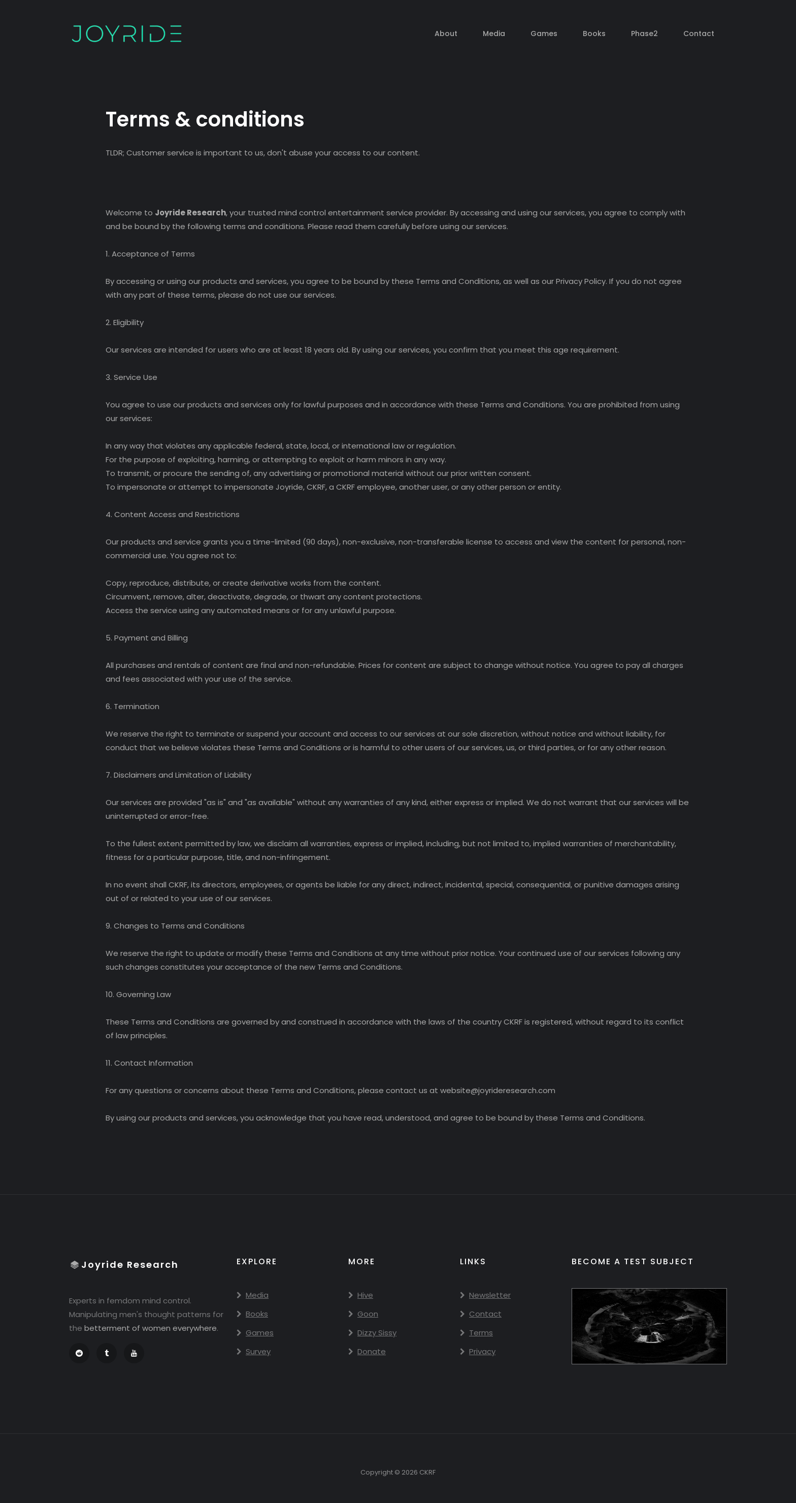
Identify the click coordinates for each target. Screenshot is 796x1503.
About (446, 33)
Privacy (477, 1351)
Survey (254, 1351)
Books (594, 33)
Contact (698, 33)
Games (543, 33)
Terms (476, 1332)
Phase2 (644, 33)
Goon (363, 1313)
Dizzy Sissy (372, 1332)
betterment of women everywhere (150, 1328)
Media (494, 33)
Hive (360, 1295)
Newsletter (485, 1295)
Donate (367, 1351)
